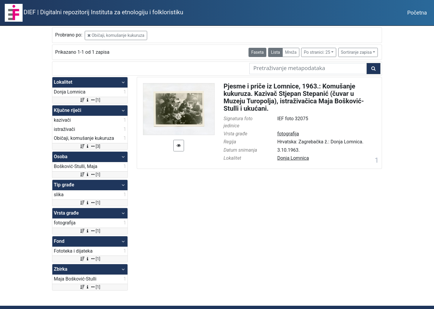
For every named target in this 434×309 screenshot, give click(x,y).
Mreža (291, 52)
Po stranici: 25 (317, 52)
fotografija (288, 134)
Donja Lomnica (293, 158)
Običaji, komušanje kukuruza (115, 35)
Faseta (257, 52)
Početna (417, 12)
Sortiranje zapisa (356, 52)
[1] (90, 100)
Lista (275, 52)
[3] (90, 146)
